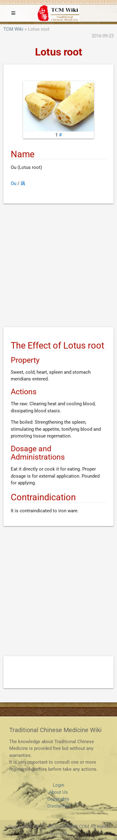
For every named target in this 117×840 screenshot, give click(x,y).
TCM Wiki (13, 29)
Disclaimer (58, 806)
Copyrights (58, 799)
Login (58, 785)
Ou (13, 183)
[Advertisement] (58, 266)
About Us (58, 792)
